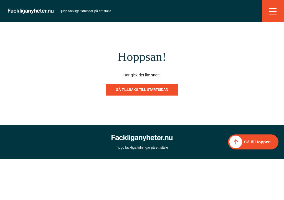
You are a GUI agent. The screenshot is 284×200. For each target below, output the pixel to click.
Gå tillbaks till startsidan (142, 90)
